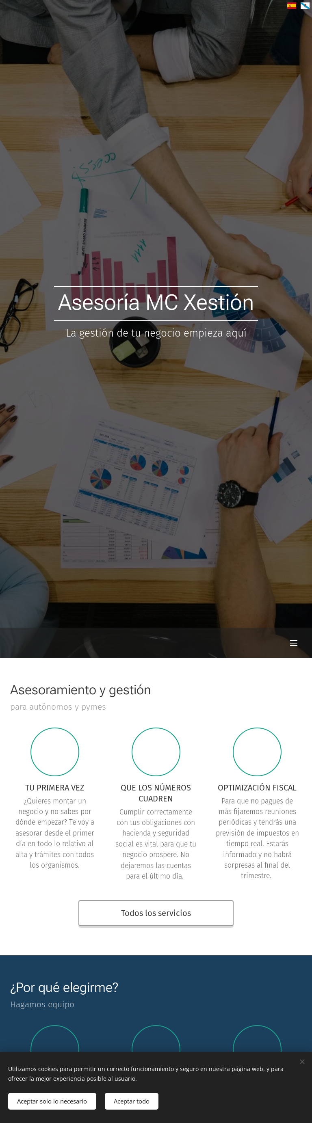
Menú (293, 643)
